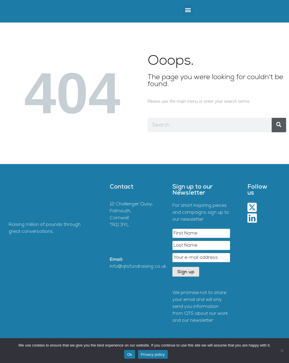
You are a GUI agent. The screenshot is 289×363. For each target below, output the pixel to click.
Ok (129, 354)
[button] (188, 10)
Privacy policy (153, 354)
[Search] (279, 125)
